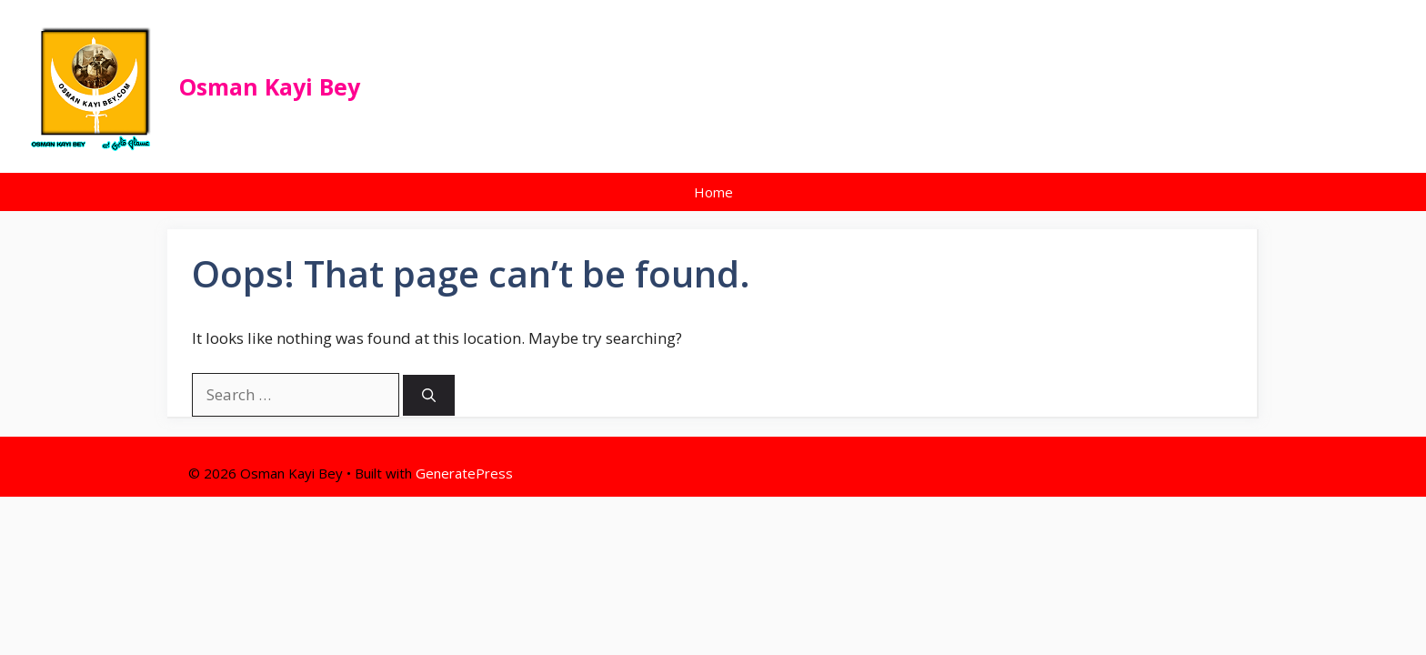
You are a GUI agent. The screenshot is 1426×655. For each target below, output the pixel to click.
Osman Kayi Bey (269, 86)
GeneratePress (464, 473)
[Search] (429, 395)
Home (713, 192)
